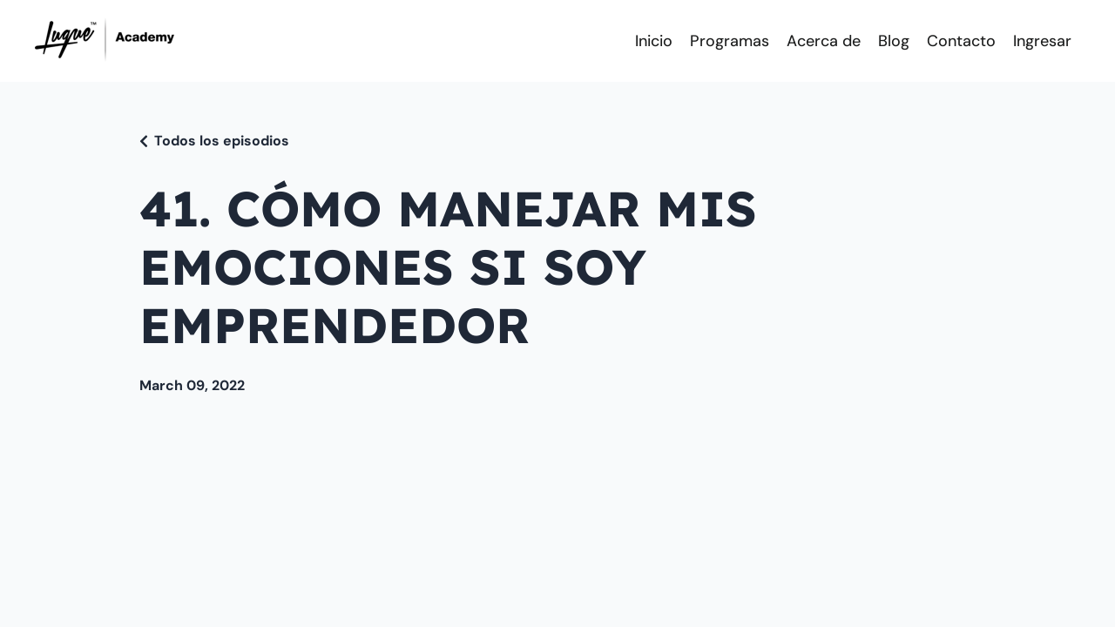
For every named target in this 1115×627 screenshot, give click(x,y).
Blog (893, 40)
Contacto (961, 40)
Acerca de (824, 40)
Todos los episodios (221, 140)
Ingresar (1042, 40)
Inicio (653, 40)
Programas (729, 40)
